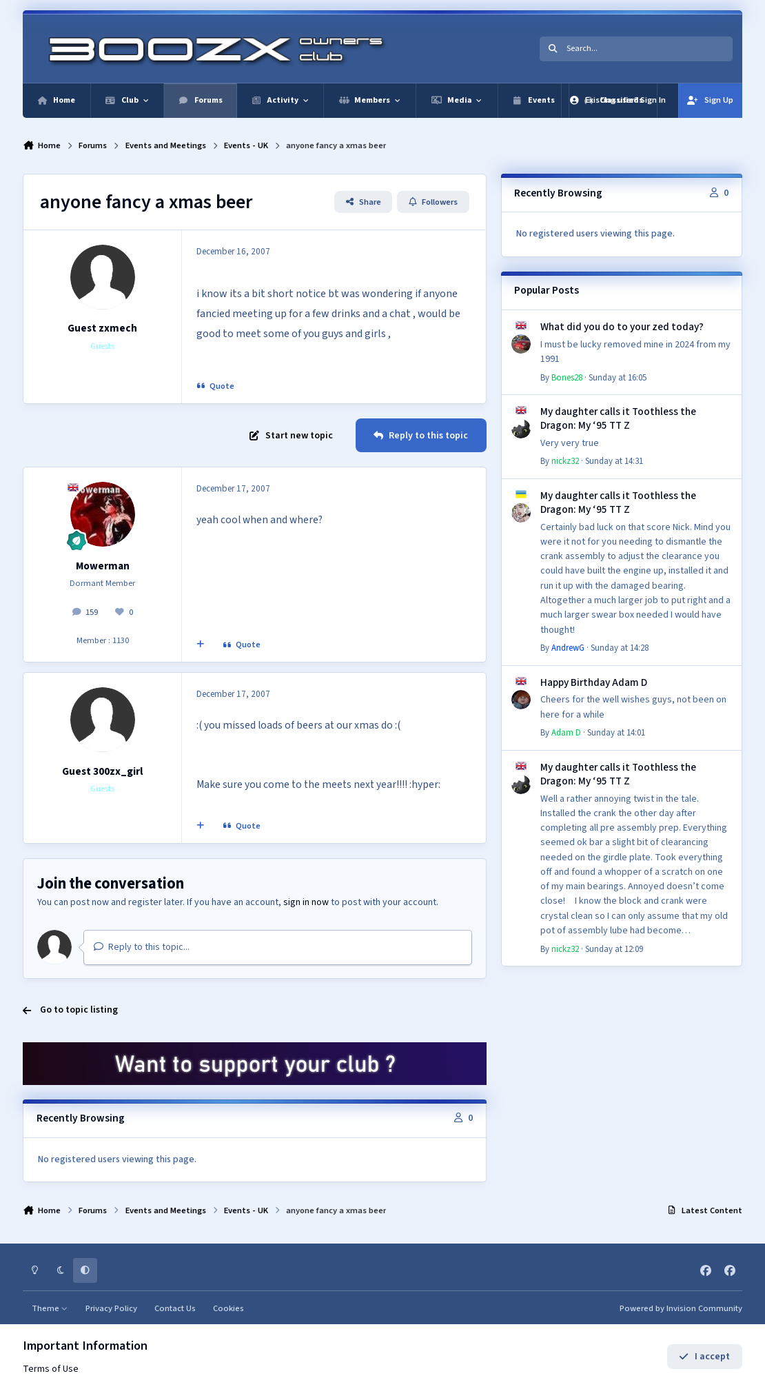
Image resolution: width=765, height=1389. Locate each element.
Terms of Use (51, 1369)
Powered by (681, 1308)
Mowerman (103, 566)
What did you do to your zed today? (622, 326)
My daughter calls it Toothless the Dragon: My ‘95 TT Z (618, 418)
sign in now (306, 902)
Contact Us (175, 1308)
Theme (50, 1308)
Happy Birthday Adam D (593, 682)
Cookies (228, 1308)
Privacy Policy (111, 1308)
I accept (704, 1356)
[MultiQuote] (200, 645)
